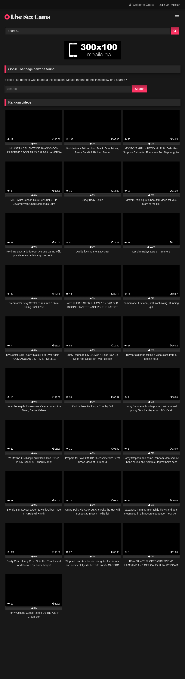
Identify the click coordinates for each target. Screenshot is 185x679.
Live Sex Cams (27, 17)
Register (175, 4)
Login (162, 4)
